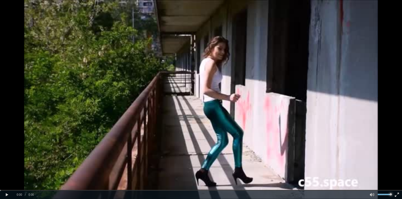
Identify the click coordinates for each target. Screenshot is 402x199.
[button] (7, 195)
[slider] (201, 190)
